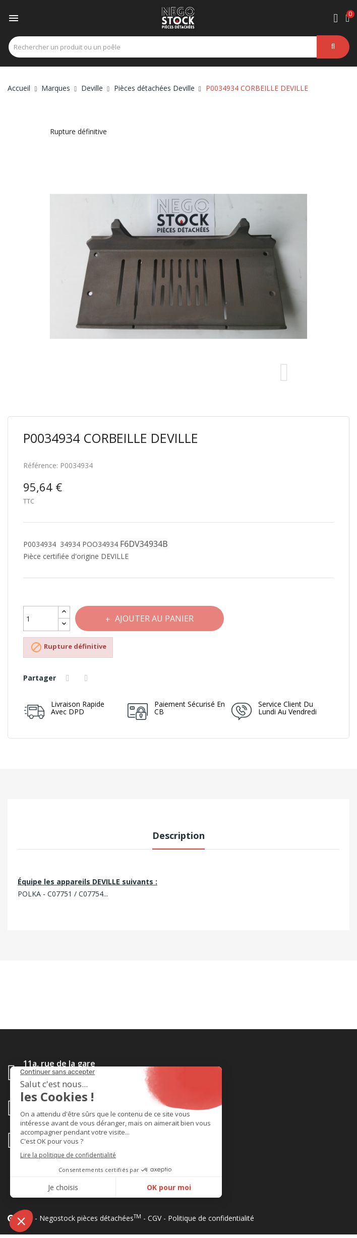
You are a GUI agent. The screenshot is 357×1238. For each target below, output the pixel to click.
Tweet (88, 678)
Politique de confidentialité (211, 1218)
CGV (154, 1218)
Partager (69, 678)
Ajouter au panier (153, 618)
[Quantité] (40, 618)
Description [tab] (178, 835)
